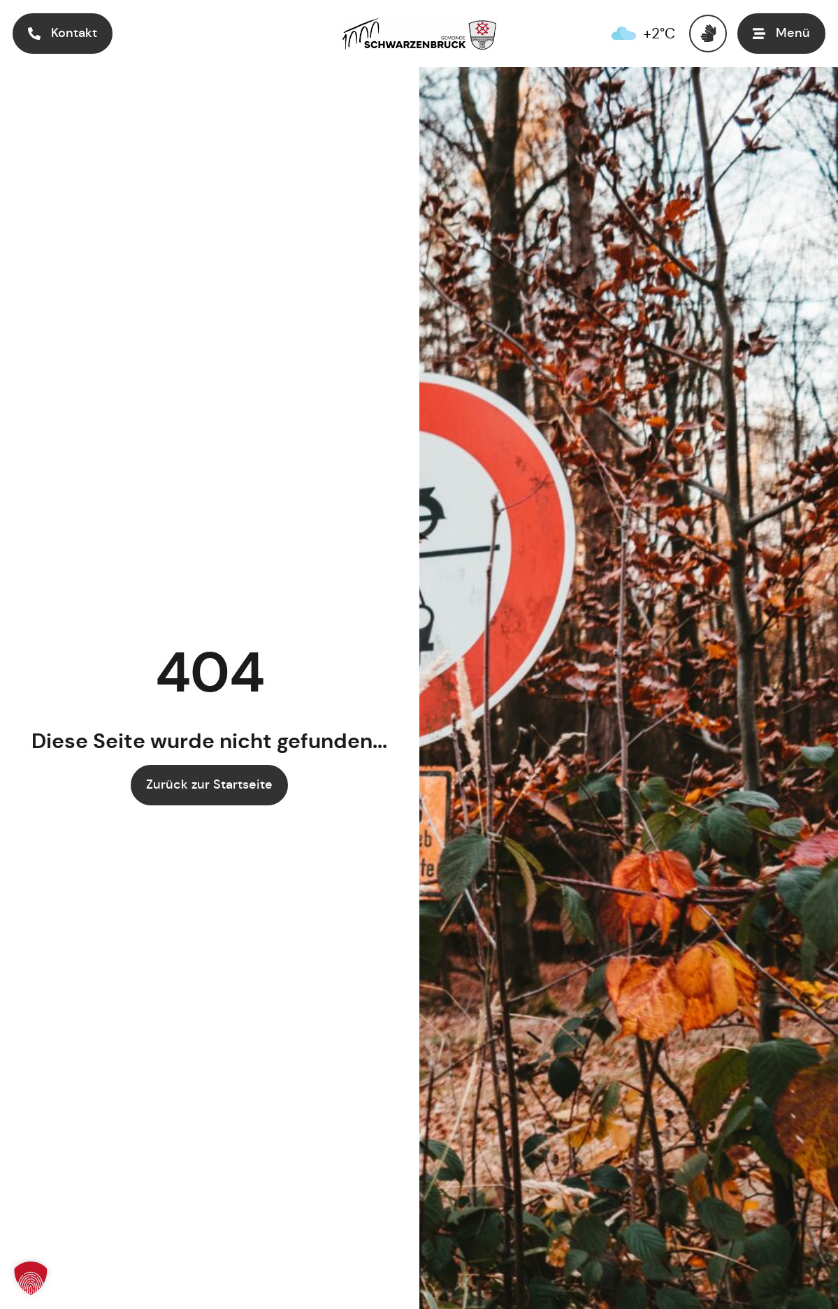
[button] (781, 33)
